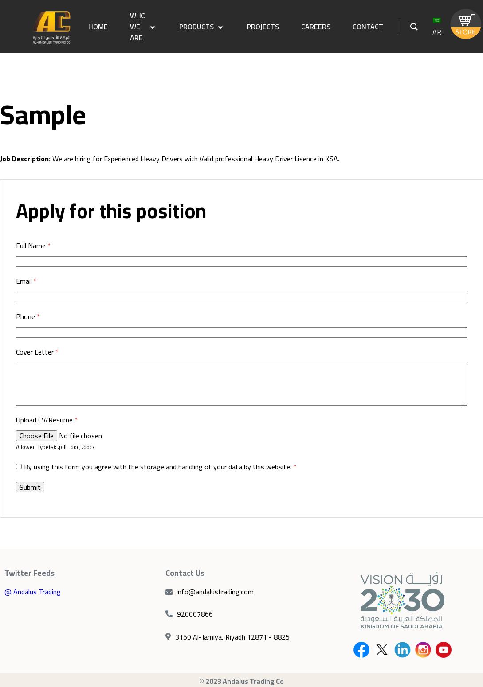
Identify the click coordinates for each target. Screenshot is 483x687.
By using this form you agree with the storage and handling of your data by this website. (160, 466)
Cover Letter (37, 352)
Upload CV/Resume (47, 420)
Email (26, 281)
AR (436, 28)
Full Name (33, 246)
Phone (28, 317)
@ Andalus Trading (32, 591)
